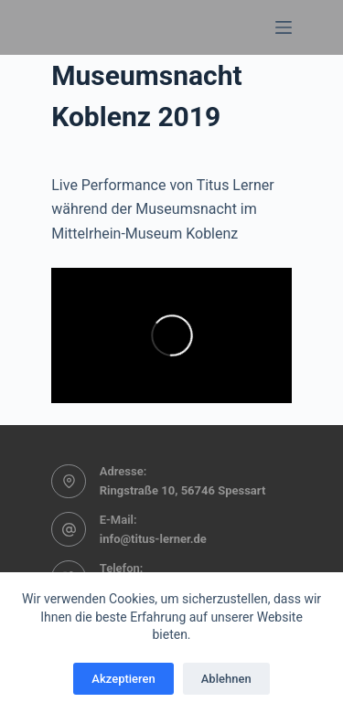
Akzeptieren (123, 679)
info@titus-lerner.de (153, 539)
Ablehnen (226, 679)
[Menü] (283, 27)
